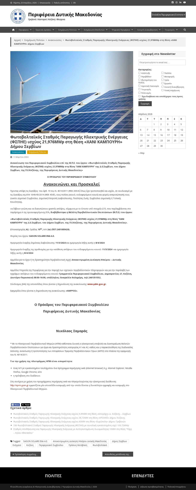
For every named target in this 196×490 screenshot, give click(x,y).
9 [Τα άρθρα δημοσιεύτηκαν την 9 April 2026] (161, 129)
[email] (162, 62)
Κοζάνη (30, 445)
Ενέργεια (17, 445)
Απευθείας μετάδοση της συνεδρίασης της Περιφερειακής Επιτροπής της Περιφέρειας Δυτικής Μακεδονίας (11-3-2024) (119, 454)
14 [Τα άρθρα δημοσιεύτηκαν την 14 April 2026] (148, 135)
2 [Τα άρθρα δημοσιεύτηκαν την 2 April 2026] (161, 124)
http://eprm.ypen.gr (19, 385)
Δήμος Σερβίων (119, 441)
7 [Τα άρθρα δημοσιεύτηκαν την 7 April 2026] (147, 129)
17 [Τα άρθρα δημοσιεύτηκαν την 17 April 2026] (168, 135)
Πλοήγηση (132, 486)
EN (74, 3)
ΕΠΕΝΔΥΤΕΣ (143, 475)
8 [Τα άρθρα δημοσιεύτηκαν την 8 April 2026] (154, 129)
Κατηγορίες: (145, 69)
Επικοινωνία (45, 3)
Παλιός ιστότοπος (62, 3)
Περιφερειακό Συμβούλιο (51, 445)
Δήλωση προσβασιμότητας (152, 486)
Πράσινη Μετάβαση (78, 445)
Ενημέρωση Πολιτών (67, 29)
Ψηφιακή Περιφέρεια (121, 29)
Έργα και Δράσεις (43, 29)
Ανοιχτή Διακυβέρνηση (147, 29)
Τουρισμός (170, 29)
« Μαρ (141, 153)
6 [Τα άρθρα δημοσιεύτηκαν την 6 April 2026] (140, 129)
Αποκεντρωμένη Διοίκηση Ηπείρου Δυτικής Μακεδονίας (80, 441)
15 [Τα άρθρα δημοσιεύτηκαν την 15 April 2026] (155, 135)
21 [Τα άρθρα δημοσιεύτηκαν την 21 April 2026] (148, 140)
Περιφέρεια (23, 29)
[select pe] (168, 15)
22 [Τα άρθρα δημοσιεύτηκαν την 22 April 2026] (155, 140)
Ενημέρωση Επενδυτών (94, 29)
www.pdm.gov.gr (96, 284)
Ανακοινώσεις (18, 152)
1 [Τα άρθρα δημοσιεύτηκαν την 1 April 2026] (154, 124)
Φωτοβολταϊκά (100, 445)
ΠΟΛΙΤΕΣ (53, 475)
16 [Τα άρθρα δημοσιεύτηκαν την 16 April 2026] (161, 135)
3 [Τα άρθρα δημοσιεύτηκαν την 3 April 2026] (167, 124)
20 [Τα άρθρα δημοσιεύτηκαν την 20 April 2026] (141, 140)
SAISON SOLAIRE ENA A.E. (35, 441)
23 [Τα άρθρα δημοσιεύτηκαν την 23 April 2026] (161, 140)
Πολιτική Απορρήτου (177, 486)
